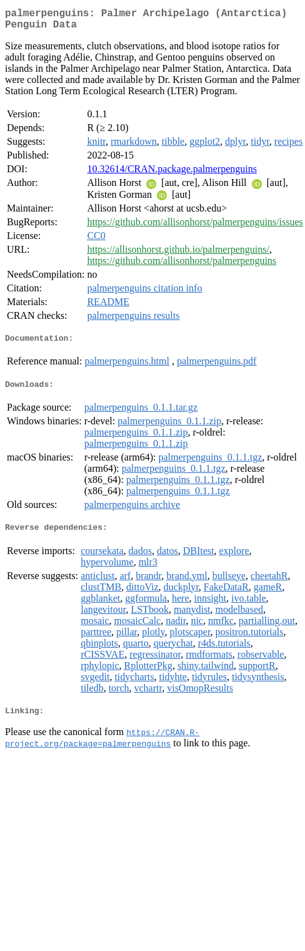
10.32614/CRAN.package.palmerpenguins (172, 173)
